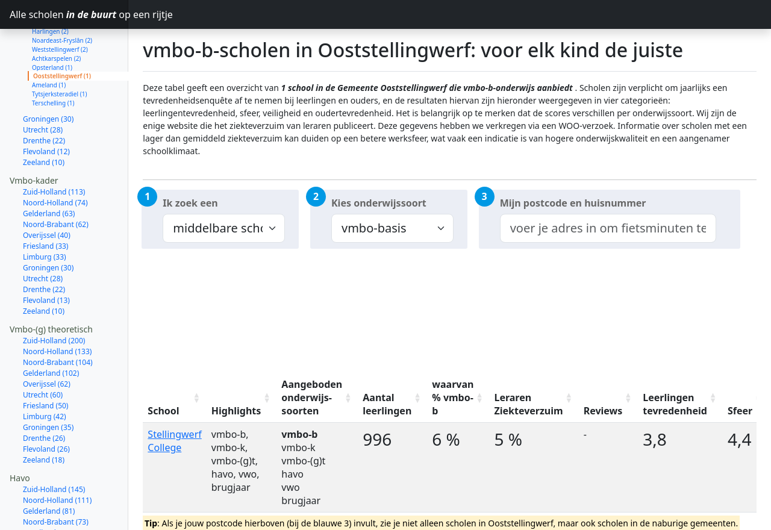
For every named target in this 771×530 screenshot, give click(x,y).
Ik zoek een (190, 203)
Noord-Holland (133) (57, 309)
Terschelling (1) (53, 60)
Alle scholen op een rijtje (69, 14)
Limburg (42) (44, 374)
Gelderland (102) (51, 330)
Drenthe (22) (44, 98)
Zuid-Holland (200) (54, 298)
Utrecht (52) (43, 501)
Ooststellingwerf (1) (62, 33)
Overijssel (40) (46, 192)
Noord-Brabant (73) (56, 479)
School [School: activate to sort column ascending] (163, 410)
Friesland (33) (45, 203)
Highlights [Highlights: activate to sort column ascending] (236, 410)
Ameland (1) (49, 42)
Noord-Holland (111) (57, 457)
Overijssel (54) (46, 490)
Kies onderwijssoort (378, 203)
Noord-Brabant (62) (56, 181)
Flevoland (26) (46, 406)
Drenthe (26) (44, 395)
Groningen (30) (48, 76)
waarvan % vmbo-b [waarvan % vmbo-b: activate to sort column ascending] (452, 397)
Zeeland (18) (43, 417)
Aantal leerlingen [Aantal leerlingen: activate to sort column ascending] (387, 404)
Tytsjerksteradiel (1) (59, 51)
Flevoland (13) (46, 257)
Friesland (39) (45, 512)
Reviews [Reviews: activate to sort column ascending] (603, 410)
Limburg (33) (44, 214)
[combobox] (608, 228)
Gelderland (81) (49, 468)
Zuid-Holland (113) (54, 149)
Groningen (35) (48, 384)
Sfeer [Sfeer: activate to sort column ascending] (740, 410)
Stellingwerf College (174, 441)
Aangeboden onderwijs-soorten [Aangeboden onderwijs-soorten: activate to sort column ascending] (311, 397)
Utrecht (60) (43, 352)
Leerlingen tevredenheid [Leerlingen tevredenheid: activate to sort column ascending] (675, 404)
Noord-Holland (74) (55, 160)
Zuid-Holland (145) (54, 446)
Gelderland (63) (49, 171)
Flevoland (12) (46, 109)
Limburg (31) (44, 522)
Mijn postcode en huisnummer (573, 203)
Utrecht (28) (43, 87)
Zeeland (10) (43, 119)
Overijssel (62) (46, 341)
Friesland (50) (45, 363)
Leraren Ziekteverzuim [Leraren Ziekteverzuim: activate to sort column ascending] (528, 404)
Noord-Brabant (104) (58, 319)
